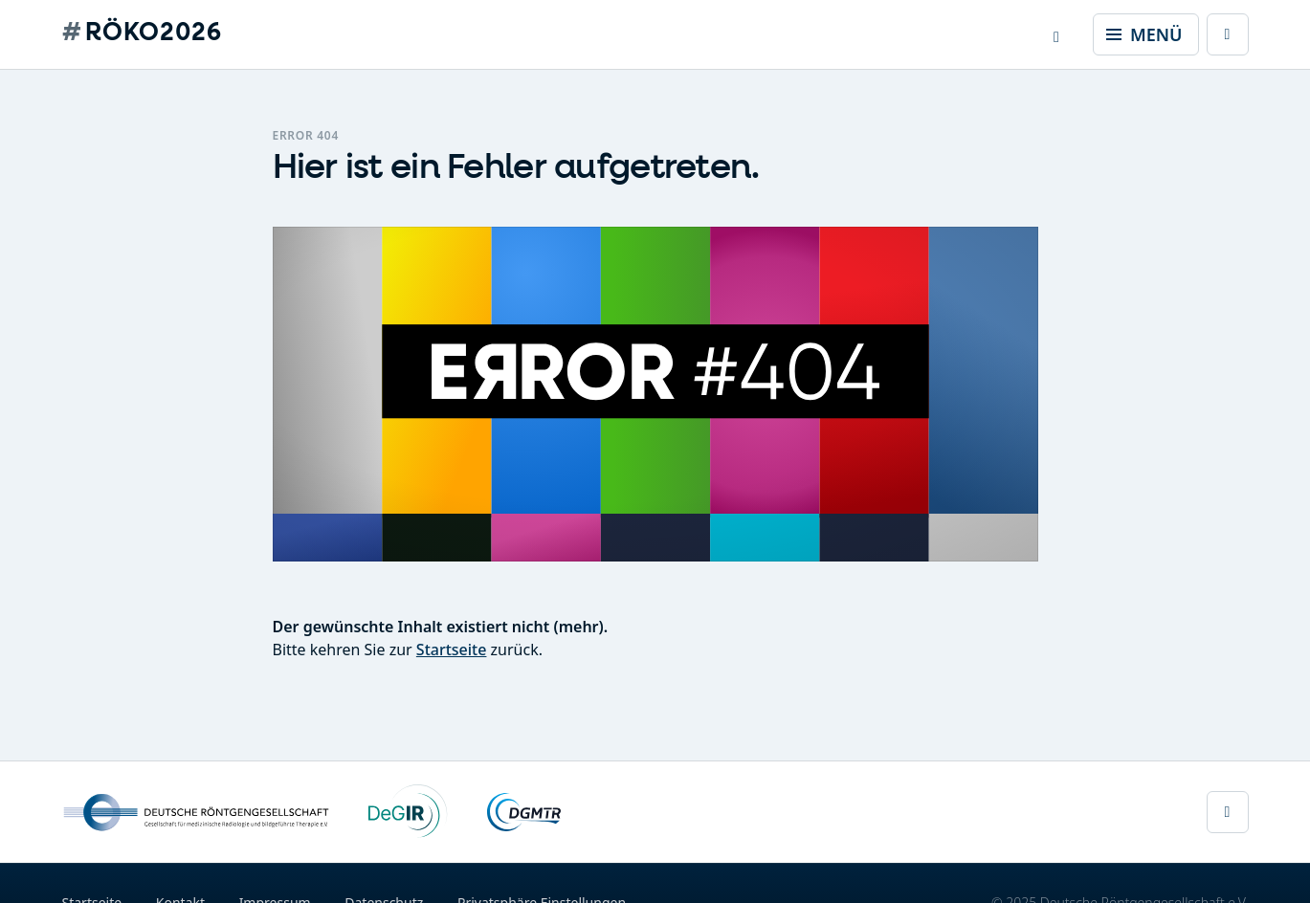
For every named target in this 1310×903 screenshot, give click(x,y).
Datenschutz (383, 893)
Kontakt (180, 893)
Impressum (275, 893)
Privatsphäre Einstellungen (541, 893)
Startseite (451, 649)
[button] (1056, 34)
